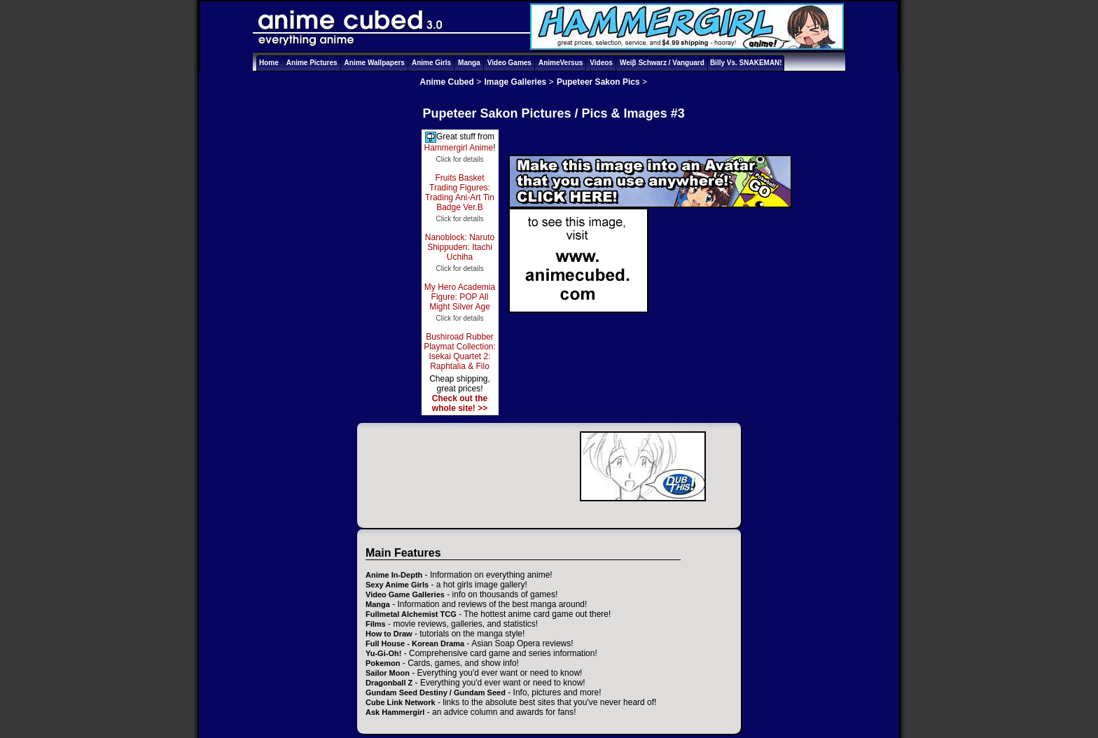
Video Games (509, 63)
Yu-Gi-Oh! (383, 653)
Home (269, 63)
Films (376, 624)
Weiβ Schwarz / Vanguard (662, 63)
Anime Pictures (312, 63)
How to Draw (389, 633)
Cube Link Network (401, 702)
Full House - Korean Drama (415, 643)
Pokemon (383, 663)
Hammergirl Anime (458, 148)
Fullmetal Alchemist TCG (411, 614)
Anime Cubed (447, 82)
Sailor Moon (388, 673)
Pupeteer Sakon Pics (598, 82)
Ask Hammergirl (395, 712)
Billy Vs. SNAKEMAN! (746, 63)
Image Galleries (516, 82)
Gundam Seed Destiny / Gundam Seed (436, 692)
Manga (469, 63)
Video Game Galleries (405, 594)
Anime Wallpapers (375, 63)
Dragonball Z (389, 682)
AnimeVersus (560, 63)
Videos (601, 63)
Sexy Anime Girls (397, 584)
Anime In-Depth (394, 575)
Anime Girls (431, 63)
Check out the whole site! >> (459, 403)
